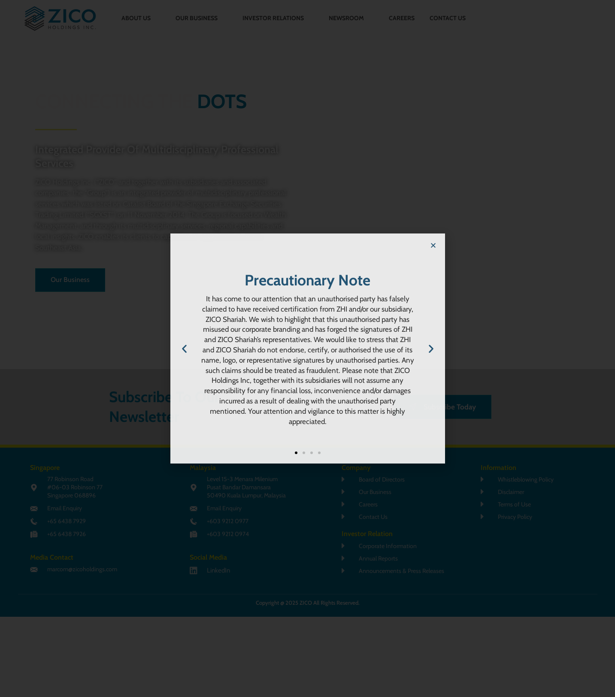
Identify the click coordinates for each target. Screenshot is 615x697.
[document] (307, 348)
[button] (433, 245)
